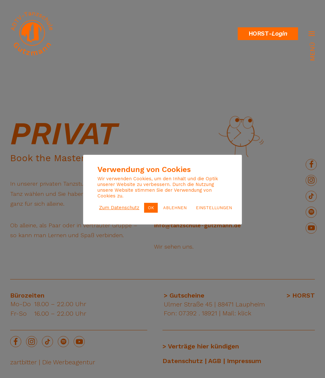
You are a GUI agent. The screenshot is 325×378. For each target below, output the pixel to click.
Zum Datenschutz (119, 207)
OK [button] (151, 207)
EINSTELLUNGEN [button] (214, 207)
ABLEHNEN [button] (175, 207)
